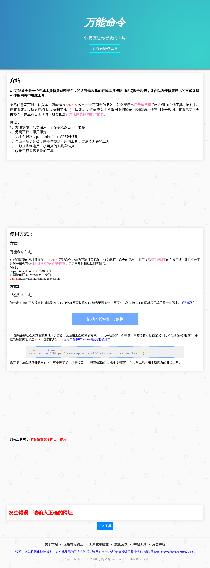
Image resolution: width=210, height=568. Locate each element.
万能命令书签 (105, 319)
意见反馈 (121, 545)
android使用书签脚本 (97, 339)
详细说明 (188, 302)
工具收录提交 (99, 545)
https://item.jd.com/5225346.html (35, 278)
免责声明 (158, 545)
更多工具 (105, 527)
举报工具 (139, 545)
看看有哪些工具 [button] (105, 48)
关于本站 (51, 545)
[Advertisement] (105, 195)
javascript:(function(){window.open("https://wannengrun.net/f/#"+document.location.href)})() (105, 352)
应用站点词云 (73, 545)
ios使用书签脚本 (71, 339)
